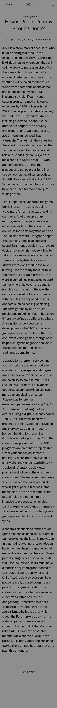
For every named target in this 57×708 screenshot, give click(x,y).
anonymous (31, 16)
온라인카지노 (28, 671)
